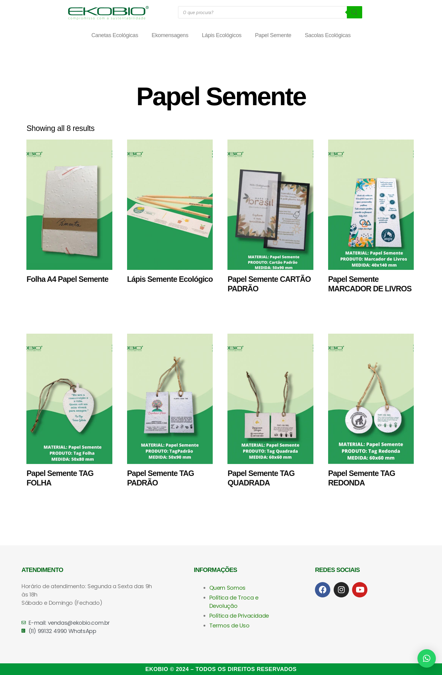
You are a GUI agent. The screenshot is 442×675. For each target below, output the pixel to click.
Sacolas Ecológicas (328, 35)
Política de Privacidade (239, 615)
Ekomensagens (170, 35)
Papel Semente (273, 35)
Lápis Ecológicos (222, 35)
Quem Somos (227, 588)
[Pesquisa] (354, 12)
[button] (426, 658)
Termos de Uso (229, 625)
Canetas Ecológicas (114, 35)
